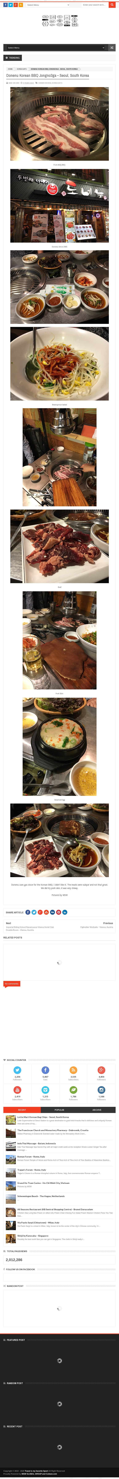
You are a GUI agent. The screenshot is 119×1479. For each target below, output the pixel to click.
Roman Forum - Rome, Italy (31, 1156)
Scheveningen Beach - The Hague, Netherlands (41, 1196)
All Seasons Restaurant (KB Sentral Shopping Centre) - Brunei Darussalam (55, 1209)
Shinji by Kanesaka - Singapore (32, 1235)
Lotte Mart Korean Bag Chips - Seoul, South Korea (43, 1117)
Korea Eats (22, 69)
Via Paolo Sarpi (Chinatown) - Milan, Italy (38, 1222)
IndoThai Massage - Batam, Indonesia (36, 1143)
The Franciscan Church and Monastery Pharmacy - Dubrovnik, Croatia (52, 1130)
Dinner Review (44, 83)
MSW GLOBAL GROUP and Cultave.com (39, 1474)
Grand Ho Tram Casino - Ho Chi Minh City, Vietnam (43, 1183)
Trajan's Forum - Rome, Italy (31, 1169)
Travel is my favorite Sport (36, 1471)
